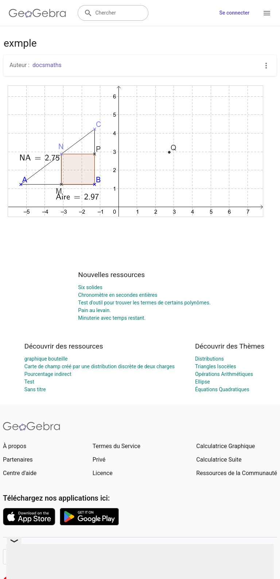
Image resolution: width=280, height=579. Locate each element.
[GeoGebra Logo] (37, 13)
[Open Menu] (266, 13)
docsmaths (47, 65)
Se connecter (234, 13)
